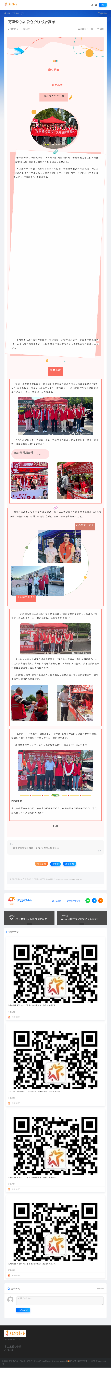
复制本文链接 (73, 901)
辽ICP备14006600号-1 (78, 1361)
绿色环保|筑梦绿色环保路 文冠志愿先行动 (29, 919)
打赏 (56, 863)
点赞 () (69, 863)
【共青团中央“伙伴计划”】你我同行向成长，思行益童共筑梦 (32, 1178)
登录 (102, 5)
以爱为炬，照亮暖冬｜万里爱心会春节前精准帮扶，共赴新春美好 (34, 1091)
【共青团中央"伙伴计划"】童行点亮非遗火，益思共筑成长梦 (32, 1005)
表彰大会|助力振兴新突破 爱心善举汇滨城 (81, 919)
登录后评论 (23, 1310)
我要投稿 (102, 13)
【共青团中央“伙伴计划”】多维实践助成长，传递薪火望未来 (32, 1264)
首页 (8, 13)
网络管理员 (14, 29)
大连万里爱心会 (17, 879)
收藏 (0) (41, 863)
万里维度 (15, 13)
